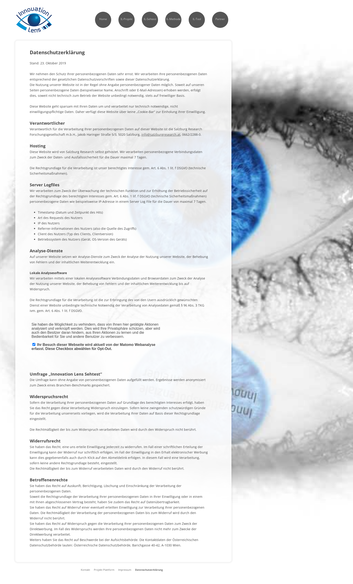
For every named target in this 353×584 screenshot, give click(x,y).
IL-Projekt (126, 19)
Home (103, 19)
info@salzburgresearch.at (160, 134)
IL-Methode (173, 19)
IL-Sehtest (150, 19)
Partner (220, 19)
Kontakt (85, 569)
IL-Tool (197, 19)
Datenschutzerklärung (149, 569)
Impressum (124, 569)
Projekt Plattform (104, 569)
